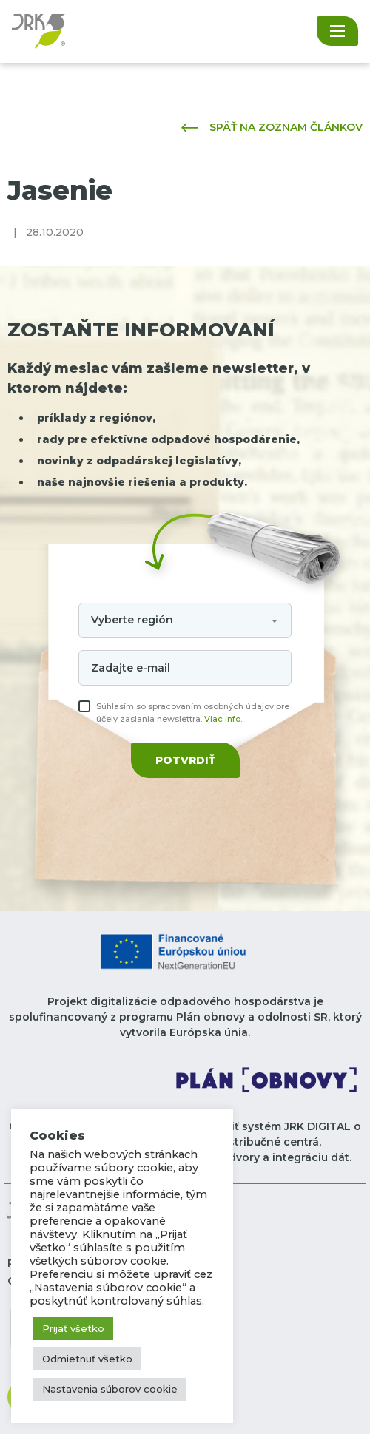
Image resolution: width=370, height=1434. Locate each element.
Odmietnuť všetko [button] (87, 1358)
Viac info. (223, 719)
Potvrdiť (185, 760)
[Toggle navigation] (337, 31)
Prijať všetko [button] (73, 1328)
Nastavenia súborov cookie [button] (110, 1389)
